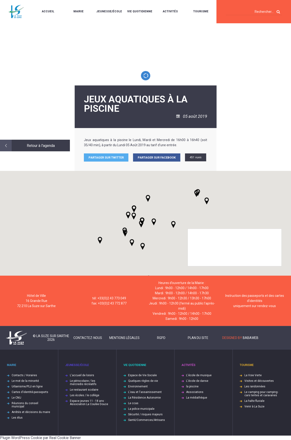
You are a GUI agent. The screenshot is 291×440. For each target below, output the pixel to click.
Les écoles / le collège (84, 395)
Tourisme (201, 11)
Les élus (17, 417)
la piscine (192, 386)
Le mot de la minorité (25, 380)
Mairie (78, 11)
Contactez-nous (87, 338)
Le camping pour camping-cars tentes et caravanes (261, 393)
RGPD (161, 338)
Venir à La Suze (254, 406)
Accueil (48, 11)
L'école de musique (199, 375)
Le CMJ (16, 397)
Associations (194, 392)
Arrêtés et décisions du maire (31, 412)
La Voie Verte (253, 375)
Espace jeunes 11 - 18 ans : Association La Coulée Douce (89, 402)
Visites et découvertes (259, 380)
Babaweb (250, 338)
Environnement (138, 386)
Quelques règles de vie (143, 380)
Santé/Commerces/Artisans (146, 420)
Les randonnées (254, 386)
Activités (170, 11)
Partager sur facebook (157, 157)
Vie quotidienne (139, 11)
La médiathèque (196, 397)
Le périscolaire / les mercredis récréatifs (83, 382)
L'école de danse (197, 380)
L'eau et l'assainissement (145, 392)
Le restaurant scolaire (84, 389)
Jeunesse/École (109, 11)
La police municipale (141, 408)
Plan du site (198, 338)
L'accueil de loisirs (82, 375)
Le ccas (133, 403)
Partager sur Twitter (106, 157)
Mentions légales (124, 338)
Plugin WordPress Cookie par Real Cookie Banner (40, 438)
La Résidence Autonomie (144, 397)
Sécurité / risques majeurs (145, 414)
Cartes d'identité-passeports (30, 392)
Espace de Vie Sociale (142, 375)
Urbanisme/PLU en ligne (27, 386)
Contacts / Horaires (24, 375)
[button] (153, 221)
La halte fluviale (254, 401)
